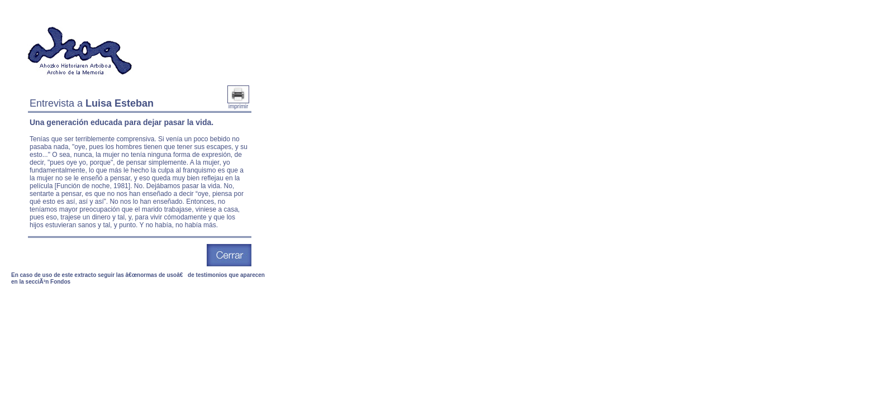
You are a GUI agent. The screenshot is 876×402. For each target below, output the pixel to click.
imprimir (238, 103)
